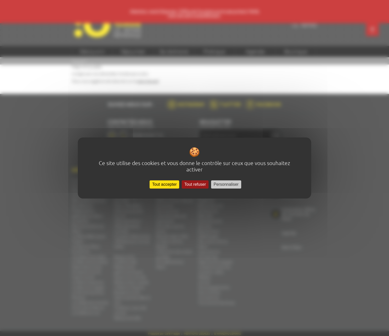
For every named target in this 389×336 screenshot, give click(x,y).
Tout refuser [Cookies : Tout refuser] (195, 184)
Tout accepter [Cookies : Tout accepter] (164, 184)
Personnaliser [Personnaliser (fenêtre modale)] (226, 184)
